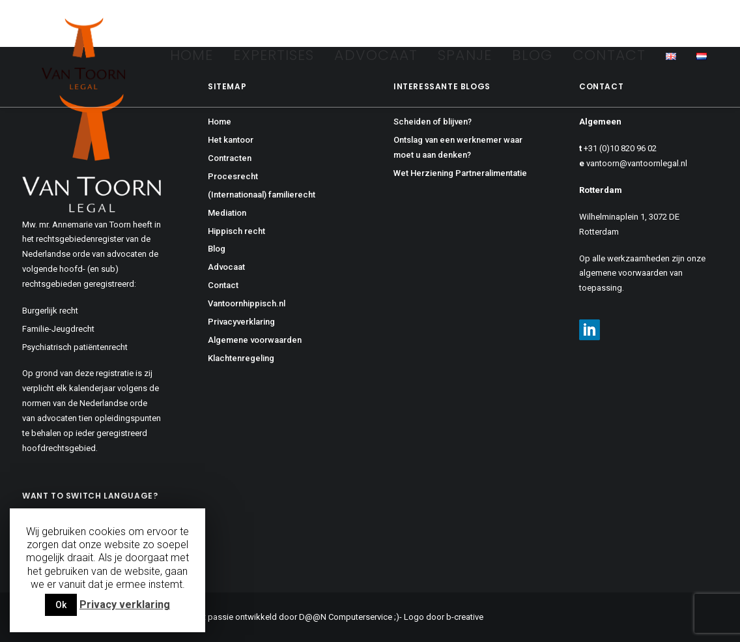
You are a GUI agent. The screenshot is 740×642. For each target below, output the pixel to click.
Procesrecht (233, 176)
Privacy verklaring (124, 604)
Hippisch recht (236, 231)
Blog (532, 55)
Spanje (465, 55)
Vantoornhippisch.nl (246, 303)
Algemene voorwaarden (255, 340)
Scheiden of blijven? (432, 121)
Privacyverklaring (241, 322)
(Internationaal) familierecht (261, 194)
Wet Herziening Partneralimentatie (460, 173)
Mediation (227, 213)
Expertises (273, 55)
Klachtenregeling (241, 358)
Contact (609, 55)
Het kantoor (230, 140)
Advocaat (376, 55)
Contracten (229, 158)
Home (191, 55)
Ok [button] (60, 605)
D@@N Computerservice (345, 617)
